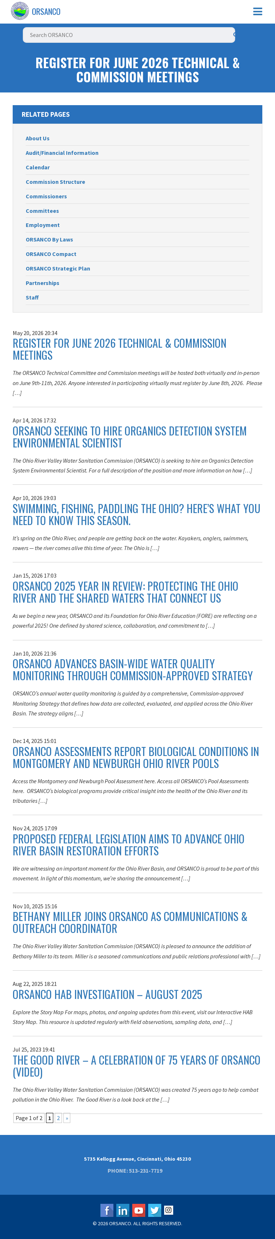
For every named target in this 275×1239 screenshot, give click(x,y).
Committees (42, 210)
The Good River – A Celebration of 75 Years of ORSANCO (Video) (137, 1066)
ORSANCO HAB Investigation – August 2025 (107, 994)
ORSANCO (46, 11)
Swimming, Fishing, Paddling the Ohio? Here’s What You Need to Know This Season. (137, 514)
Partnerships (42, 282)
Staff (32, 297)
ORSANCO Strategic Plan (58, 268)
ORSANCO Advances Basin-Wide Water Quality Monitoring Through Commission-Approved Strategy (133, 669)
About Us (38, 138)
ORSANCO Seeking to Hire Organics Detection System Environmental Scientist (130, 436)
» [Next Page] (67, 1118)
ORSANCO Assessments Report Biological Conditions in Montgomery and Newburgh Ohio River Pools (136, 757)
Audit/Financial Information (62, 152)
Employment (43, 224)
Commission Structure (55, 181)
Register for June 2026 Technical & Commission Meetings (119, 349)
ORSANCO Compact (51, 253)
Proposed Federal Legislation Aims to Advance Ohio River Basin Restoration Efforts (129, 844)
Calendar (38, 167)
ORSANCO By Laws (49, 239)
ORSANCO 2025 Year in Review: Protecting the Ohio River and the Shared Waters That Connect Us (125, 592)
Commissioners (46, 196)
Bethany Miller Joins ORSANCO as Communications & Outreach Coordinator (130, 922)
